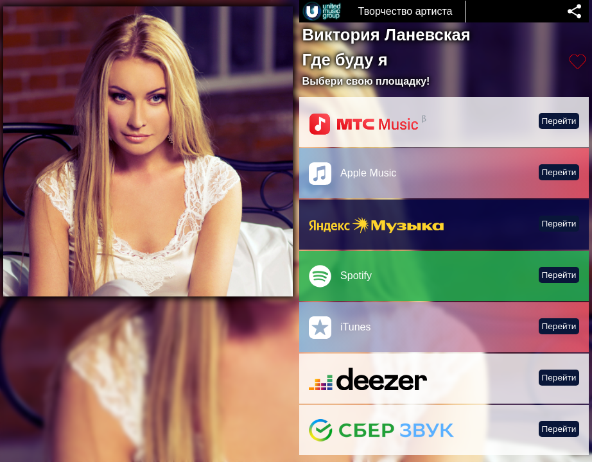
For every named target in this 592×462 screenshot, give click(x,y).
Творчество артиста (405, 11)
